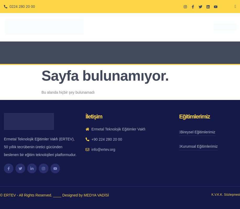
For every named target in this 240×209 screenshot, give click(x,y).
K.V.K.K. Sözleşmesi (225, 194)
